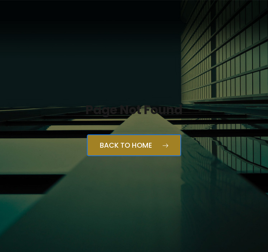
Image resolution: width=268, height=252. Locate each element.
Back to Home (134, 145)
